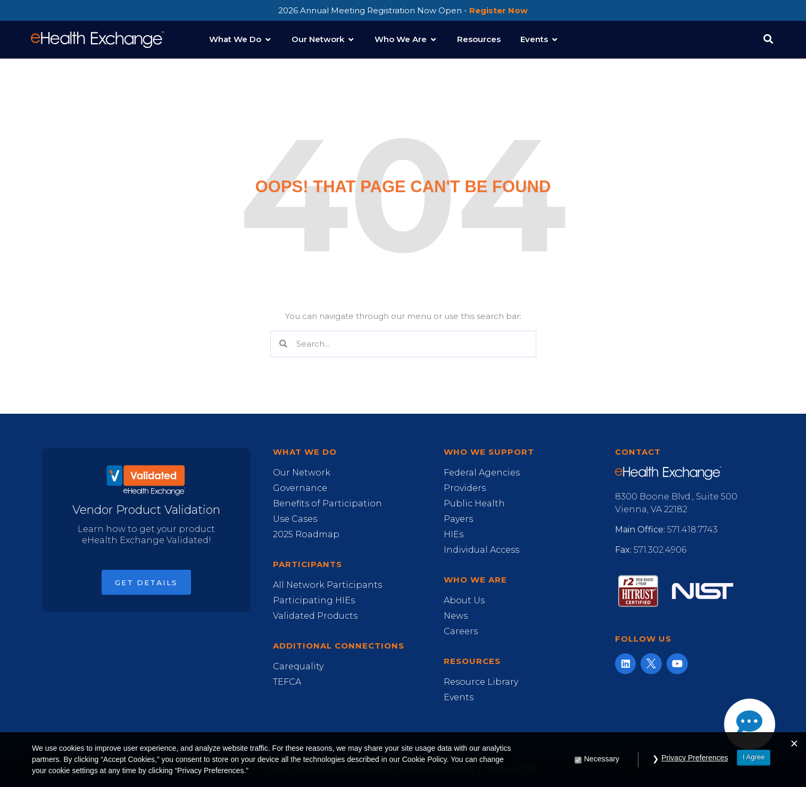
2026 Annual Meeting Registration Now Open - (403, 10)
